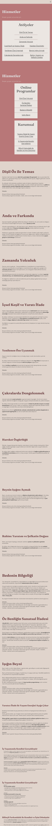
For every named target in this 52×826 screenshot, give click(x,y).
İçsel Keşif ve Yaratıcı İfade (14, 46)
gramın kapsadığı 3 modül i (10, 761)
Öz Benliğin (26, 103)
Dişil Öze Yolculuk (26, 98)
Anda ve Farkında (26, 37)
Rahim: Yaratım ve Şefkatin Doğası (37, 56)
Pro (4, 761)
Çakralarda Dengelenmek (13, 55)
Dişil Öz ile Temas (26, 32)
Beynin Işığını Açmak (36, 51)
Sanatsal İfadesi (26, 105)
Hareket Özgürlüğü (37, 46)
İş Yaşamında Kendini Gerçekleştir (26, 142)
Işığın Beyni (26, 115)
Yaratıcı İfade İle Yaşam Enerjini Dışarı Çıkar (26, 135)
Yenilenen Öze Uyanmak (14, 51)
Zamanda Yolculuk (26, 42)
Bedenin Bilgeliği (26, 110)
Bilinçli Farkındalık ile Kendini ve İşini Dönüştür (26, 149)
